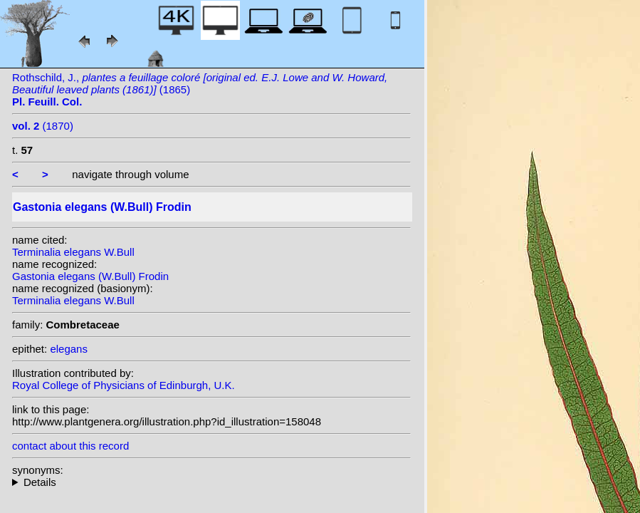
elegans (69, 349)
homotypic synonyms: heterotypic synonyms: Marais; (211, 482)
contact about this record (70, 446)
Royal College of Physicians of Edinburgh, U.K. (123, 385)
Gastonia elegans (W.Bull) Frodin (90, 276)
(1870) (42, 126)
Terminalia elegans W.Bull (73, 252)
